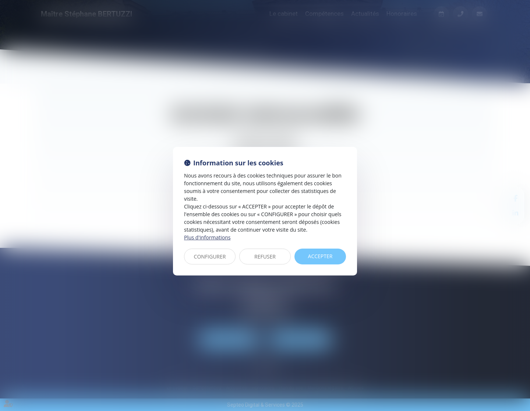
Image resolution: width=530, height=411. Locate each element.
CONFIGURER (210, 256)
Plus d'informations (207, 237)
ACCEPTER (320, 256)
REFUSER (265, 256)
